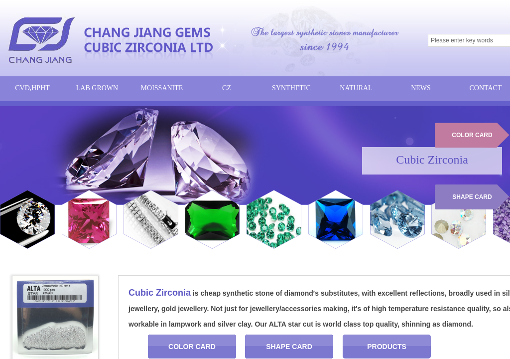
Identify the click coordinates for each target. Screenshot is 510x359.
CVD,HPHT (32, 88)
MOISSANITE (162, 88)
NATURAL (356, 88)
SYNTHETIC (291, 88)
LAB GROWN (97, 88)
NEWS (421, 88)
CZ (226, 88)
